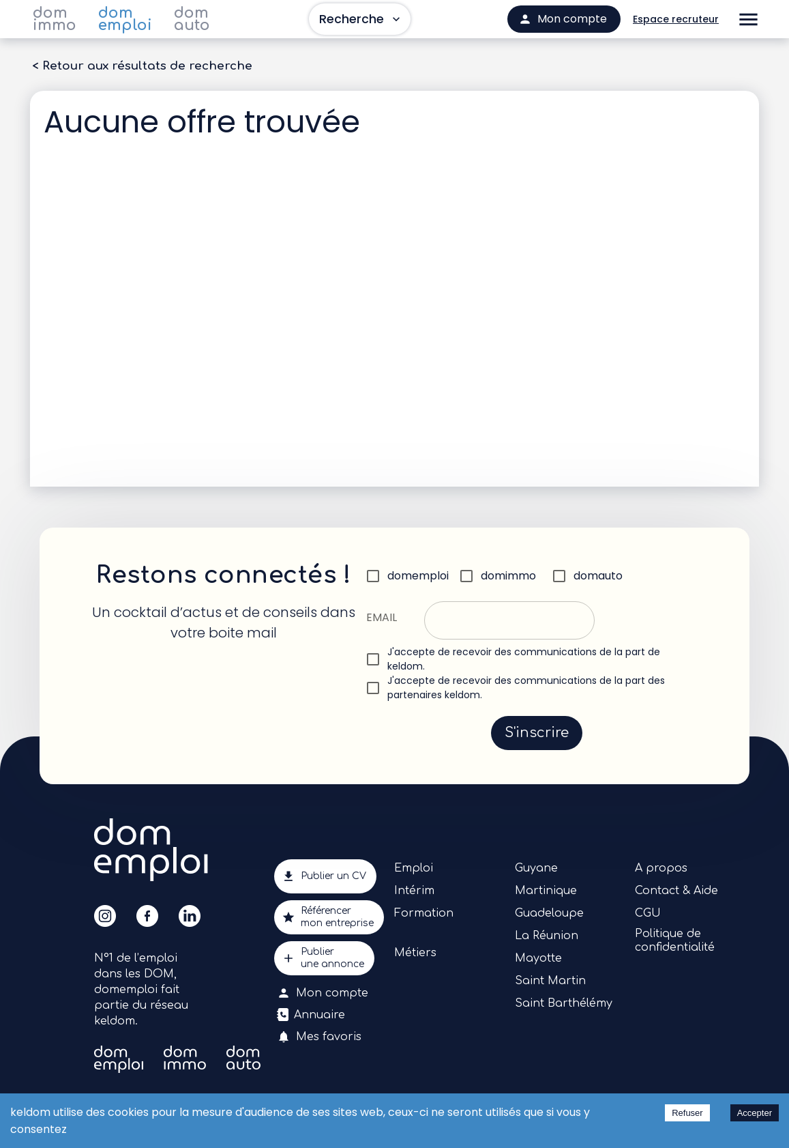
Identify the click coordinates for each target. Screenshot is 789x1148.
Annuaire (312, 1015)
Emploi (413, 868)
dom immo (54, 19)
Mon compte (324, 993)
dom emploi (125, 19)
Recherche (360, 19)
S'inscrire (536, 733)
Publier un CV (325, 876)
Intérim (414, 891)
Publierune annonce (324, 958)
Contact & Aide (676, 891)
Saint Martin (550, 981)
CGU (648, 913)
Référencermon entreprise (329, 917)
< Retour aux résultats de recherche (142, 66)
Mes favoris (320, 1037)
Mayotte (538, 958)
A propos (661, 868)
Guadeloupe (549, 913)
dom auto (192, 19)
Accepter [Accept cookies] (754, 1113)
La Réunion (546, 936)
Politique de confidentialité (675, 940)
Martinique (546, 891)
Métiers (415, 953)
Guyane (536, 868)
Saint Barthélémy (563, 1003)
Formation (423, 913)
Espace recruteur (675, 19)
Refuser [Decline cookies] (687, 1113)
